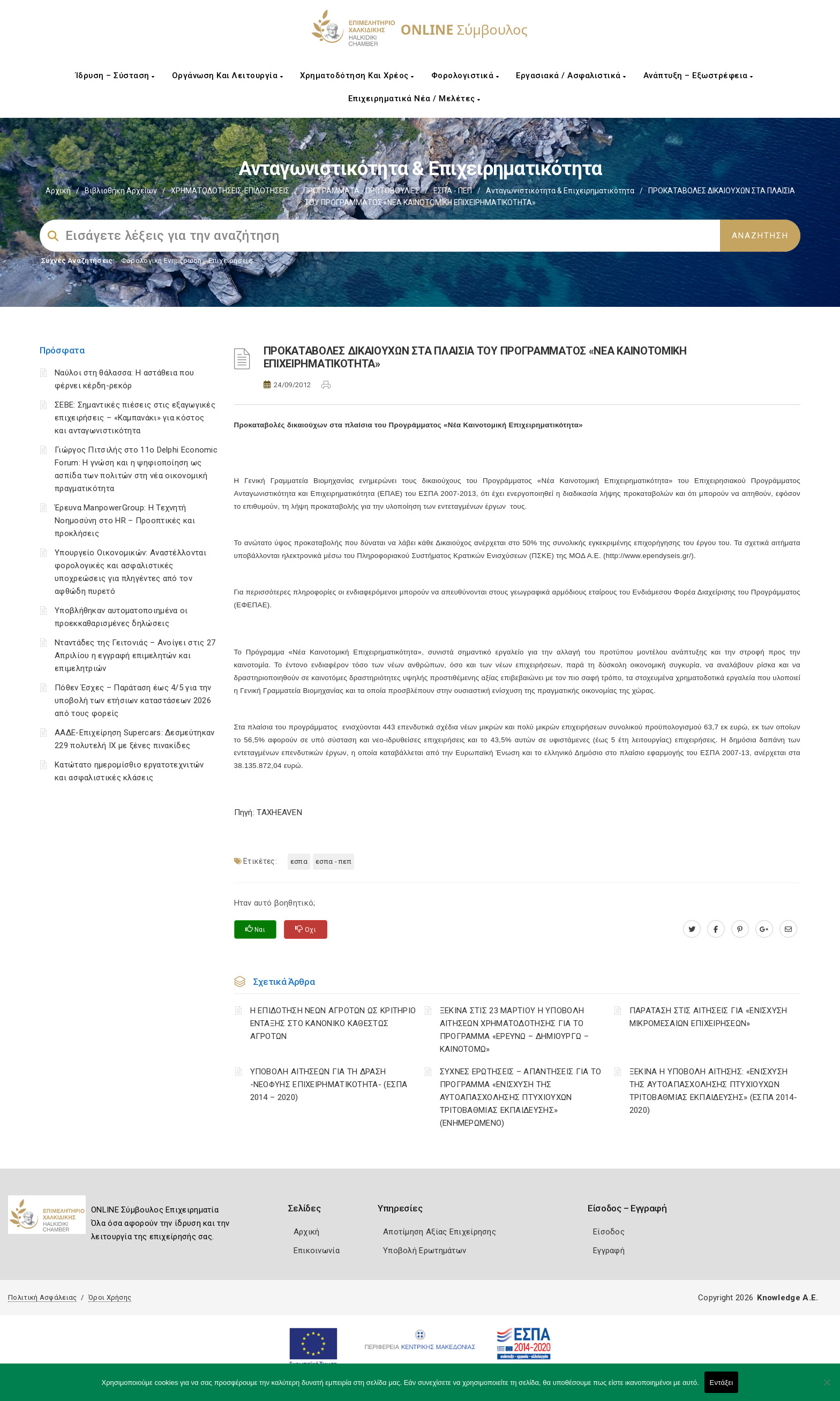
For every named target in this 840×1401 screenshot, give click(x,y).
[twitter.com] (692, 929)
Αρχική (58, 190)
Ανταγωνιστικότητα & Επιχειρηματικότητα (560, 190)
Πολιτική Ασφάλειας (42, 1297)
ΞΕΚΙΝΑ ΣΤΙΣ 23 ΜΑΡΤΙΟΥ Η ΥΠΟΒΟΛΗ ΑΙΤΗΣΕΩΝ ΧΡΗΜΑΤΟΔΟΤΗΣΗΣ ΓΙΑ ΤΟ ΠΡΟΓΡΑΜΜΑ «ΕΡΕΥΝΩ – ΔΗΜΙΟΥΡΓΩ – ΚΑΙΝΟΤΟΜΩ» (514, 1030)
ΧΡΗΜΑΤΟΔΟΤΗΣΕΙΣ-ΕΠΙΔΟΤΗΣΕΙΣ (230, 190)
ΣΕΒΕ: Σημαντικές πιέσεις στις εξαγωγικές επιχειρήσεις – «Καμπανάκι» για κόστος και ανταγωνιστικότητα (135, 417)
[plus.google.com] (764, 929)
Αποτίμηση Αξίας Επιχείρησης (439, 1232)
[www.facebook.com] (716, 929)
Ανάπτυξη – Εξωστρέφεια (698, 75)
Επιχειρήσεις (230, 261)
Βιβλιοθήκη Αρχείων (121, 190)
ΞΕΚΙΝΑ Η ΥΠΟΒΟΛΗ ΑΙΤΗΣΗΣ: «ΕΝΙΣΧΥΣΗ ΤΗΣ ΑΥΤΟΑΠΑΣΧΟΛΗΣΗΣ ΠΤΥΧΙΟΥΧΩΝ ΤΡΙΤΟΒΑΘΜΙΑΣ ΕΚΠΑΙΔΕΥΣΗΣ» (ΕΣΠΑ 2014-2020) (713, 1091)
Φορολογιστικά (465, 75)
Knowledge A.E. (787, 1297)
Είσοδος (609, 1232)
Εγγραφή (609, 1250)
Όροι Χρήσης (109, 1297)
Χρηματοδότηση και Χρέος (357, 75)
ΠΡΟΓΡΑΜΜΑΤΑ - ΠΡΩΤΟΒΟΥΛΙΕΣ (361, 190)
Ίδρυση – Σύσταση (115, 75)
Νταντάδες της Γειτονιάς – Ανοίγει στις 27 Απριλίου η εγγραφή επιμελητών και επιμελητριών (135, 655)
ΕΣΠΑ (299, 861)
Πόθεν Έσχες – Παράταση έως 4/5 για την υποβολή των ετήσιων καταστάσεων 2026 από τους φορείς (133, 700)
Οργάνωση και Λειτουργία (227, 75)
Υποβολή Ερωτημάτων (424, 1250)
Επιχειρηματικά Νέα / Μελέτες (414, 98)
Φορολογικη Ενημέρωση (161, 261)
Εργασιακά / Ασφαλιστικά (571, 75)
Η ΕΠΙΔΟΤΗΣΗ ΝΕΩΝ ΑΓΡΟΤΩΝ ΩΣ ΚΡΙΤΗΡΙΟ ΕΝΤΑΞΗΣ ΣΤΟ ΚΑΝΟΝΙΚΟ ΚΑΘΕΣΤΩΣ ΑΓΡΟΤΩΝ (333, 1023)
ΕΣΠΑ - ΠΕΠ (452, 190)
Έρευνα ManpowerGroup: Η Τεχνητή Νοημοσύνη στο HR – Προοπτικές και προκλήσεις (125, 520)
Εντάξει (721, 1383)
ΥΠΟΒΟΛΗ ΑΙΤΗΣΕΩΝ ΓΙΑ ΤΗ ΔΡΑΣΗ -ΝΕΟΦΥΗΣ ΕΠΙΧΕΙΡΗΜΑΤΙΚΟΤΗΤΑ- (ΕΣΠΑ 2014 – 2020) (329, 1084)
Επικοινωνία (317, 1250)
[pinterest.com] (740, 929)
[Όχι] (826, 1387)
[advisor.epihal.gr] (788, 929)
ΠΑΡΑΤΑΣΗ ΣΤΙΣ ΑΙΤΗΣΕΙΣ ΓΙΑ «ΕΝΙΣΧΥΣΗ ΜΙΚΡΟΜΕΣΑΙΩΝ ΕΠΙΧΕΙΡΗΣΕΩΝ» (708, 1017)
